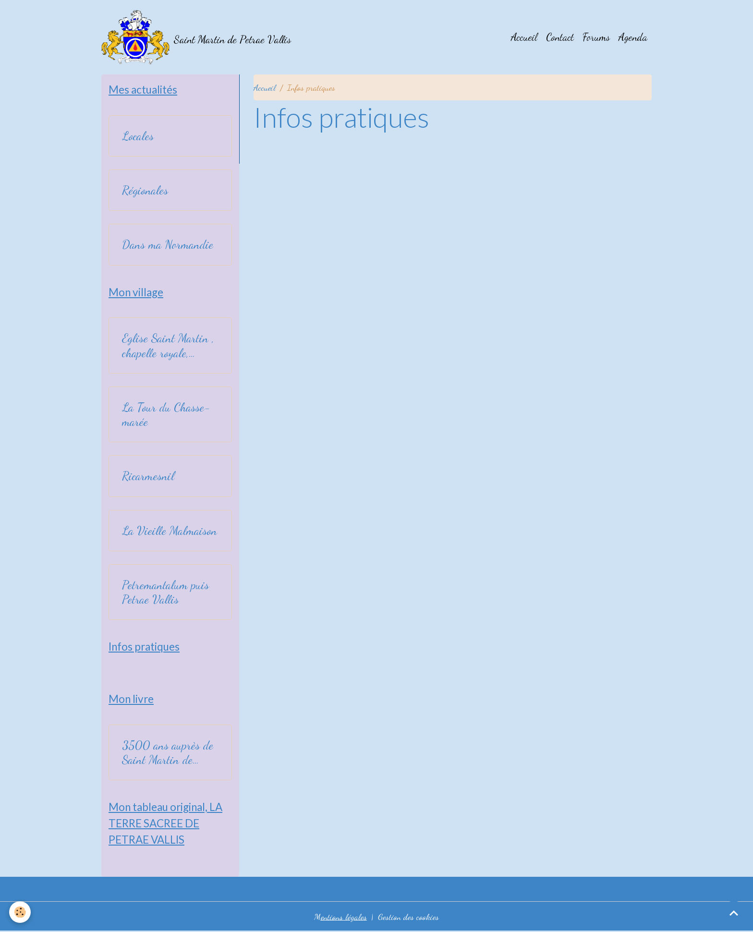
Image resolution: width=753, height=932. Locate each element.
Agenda (633, 37)
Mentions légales (340, 916)
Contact (560, 37)
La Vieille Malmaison (169, 530)
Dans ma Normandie (167, 245)
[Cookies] (20, 912)
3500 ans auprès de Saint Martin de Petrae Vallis (167, 752)
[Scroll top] (734, 913)
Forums (596, 37)
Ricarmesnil (148, 476)
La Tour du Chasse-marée (166, 414)
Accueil (524, 37)
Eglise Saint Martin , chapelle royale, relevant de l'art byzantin (168, 345)
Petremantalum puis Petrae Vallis (165, 592)
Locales (138, 136)
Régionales (145, 190)
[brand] (196, 37)
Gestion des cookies (408, 916)
